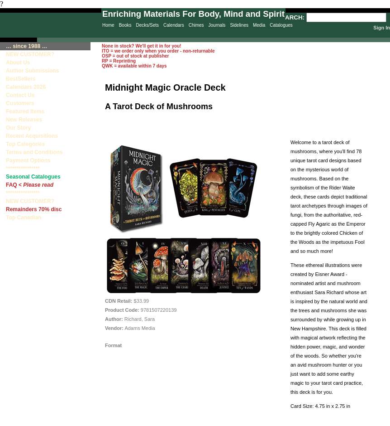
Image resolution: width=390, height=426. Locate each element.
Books (125, 25)
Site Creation (379, 420)
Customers (20, 103)
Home (108, 25)
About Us (18, 62)
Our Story (18, 128)
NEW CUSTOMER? (30, 54)
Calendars (173, 25)
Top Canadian (24, 217)
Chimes (196, 25)
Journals (217, 25)
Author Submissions (32, 71)
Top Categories (25, 144)
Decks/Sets (147, 25)
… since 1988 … (26, 46)
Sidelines (239, 25)
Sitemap (265, 420)
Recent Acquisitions (32, 136)
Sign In (381, 27)
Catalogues (281, 25)
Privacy (230, 420)
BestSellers (20, 79)
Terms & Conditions (346, 420)
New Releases (24, 119)
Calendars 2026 (26, 87)
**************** (23, 168)
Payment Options (28, 160)
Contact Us (20, 95)
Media (259, 25)
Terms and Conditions (34, 152)
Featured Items (25, 111)
